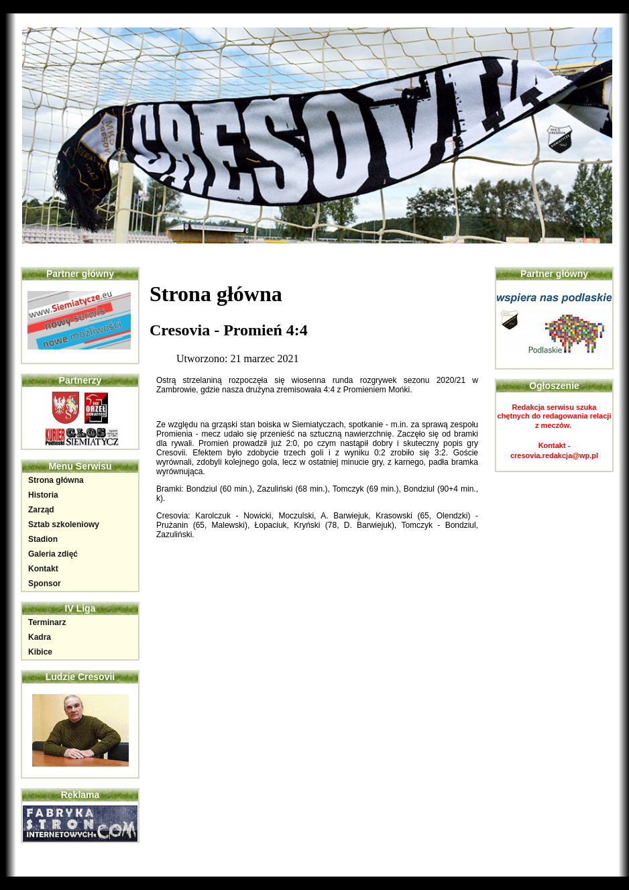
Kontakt (43, 568)
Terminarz (47, 622)
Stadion (43, 539)
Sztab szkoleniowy (63, 524)
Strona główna (56, 480)
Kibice (40, 652)
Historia (43, 495)
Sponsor (44, 583)
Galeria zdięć (53, 554)
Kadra (39, 637)
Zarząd (41, 509)
